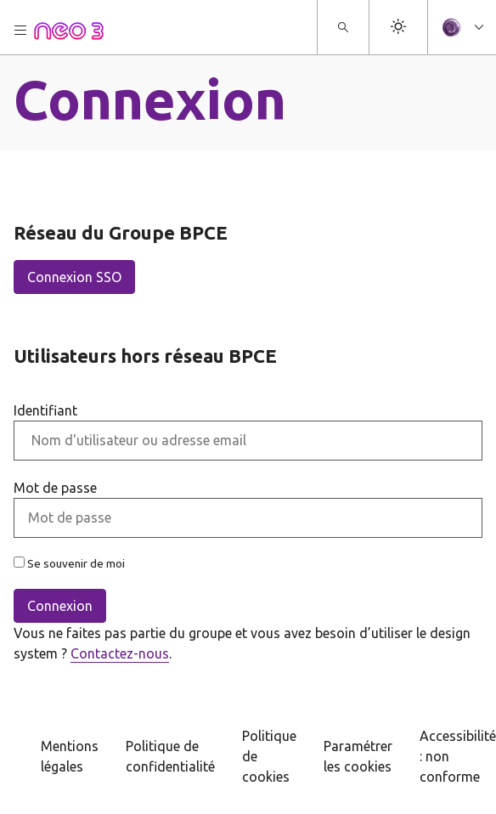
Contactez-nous (119, 653)
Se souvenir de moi (69, 563)
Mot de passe (55, 487)
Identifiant (45, 410)
